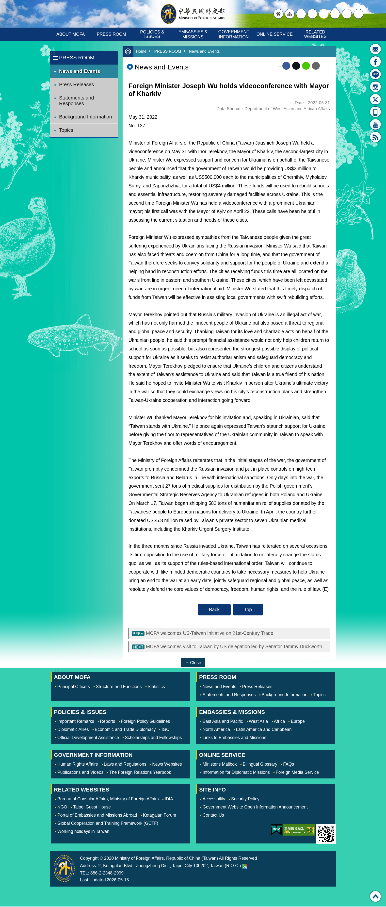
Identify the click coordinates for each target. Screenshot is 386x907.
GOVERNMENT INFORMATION (234, 34)
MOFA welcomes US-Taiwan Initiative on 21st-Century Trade (210, 633)
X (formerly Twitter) (296, 66)
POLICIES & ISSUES (152, 34)
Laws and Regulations (125, 764)
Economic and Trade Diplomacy (125, 729)
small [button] (335, 14)
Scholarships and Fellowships (153, 738)
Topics (66, 130)
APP (375, 111)
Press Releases (76, 84)
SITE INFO (212, 790)
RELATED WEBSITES (315, 34)
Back (214, 609)
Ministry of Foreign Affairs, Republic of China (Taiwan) (193, 14)
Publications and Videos (80, 772)
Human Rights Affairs (77, 764)
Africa (279, 721)
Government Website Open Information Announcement (255, 807)
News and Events (79, 71)
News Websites (167, 764)
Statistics (156, 687)
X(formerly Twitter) (375, 99)
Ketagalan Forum (159, 815)
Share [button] (347, 14)
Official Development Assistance (88, 738)
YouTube (375, 124)
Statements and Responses (76, 100)
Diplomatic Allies (73, 729)
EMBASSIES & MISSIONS (193, 34)
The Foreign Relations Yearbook (140, 772)
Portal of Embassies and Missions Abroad (97, 815)
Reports (107, 721)
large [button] (312, 14)
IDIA (169, 799)
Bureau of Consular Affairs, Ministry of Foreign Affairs (108, 799)
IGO (165, 729)
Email (316, 66)
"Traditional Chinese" (301, 14)
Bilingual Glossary (260, 764)
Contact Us (213, 815)
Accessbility (214, 799)
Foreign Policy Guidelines (145, 721)
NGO (62, 807)
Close (195, 663)
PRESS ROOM (111, 34)
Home (141, 51)
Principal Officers (73, 687)
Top (248, 609)
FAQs (288, 764)
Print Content (326, 66)
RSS (375, 137)
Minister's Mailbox (375, 49)
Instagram (375, 86)
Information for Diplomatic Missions (236, 772)
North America (216, 729)
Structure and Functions (119, 687)
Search (358, 14)
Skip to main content (2, 2)
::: (53, 53)
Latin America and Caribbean (263, 729)
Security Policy (245, 799)
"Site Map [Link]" (290, 14)
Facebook (286, 66)
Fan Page (375, 61)
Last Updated (93, 880)
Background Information (85, 116)
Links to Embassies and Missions (234, 738)
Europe (298, 721)
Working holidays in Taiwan (83, 831)
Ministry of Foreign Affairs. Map (244, 866)
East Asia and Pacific (223, 721)
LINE (375, 74)
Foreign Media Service (297, 772)
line (306, 66)
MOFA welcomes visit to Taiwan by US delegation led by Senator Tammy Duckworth (234, 647)
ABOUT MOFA (70, 34)
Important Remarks (75, 721)
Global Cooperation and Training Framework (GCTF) (107, 823)
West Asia (258, 721)
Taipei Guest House (92, 807)
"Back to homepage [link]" (278, 14)
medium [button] (324, 14)
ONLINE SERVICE (275, 34)
